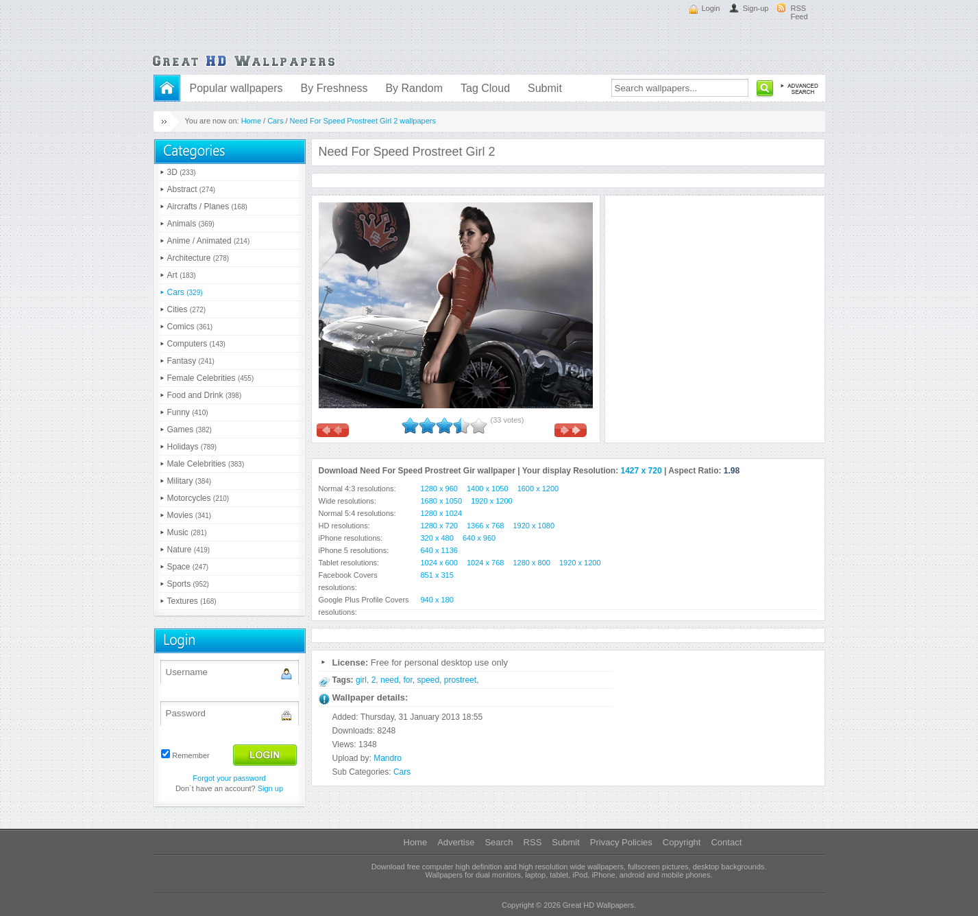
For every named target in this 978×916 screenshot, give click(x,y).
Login (711, 8)
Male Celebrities (206, 464)
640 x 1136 (439, 550)
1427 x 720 (641, 470)
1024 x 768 (485, 563)
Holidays (192, 446)
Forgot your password (229, 778)
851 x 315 (437, 575)
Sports (188, 584)
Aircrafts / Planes (207, 206)
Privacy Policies (621, 842)
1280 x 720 (439, 525)
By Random (414, 88)
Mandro (388, 758)
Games (189, 429)
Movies (189, 515)
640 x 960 (479, 538)
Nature (188, 549)
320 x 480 (437, 538)
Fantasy (191, 361)
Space (188, 567)
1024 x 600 (439, 563)
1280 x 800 (531, 563)
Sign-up (756, 8)
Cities (186, 309)
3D (181, 172)
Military (189, 481)
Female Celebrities (210, 378)
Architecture (198, 258)
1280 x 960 (439, 488)
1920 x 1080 (534, 525)
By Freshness (334, 88)
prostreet (460, 680)
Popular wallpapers (236, 88)
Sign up (270, 788)
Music (187, 532)
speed (428, 680)
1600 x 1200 (538, 488)
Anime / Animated (208, 241)
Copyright (682, 842)
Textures (192, 601)
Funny (187, 412)
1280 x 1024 (442, 513)
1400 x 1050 (488, 488)
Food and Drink (204, 395)
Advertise (455, 842)
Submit (545, 88)
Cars (275, 121)
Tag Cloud (485, 88)
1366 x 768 (485, 525)
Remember (190, 755)
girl (361, 680)
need (389, 680)
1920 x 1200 (492, 501)
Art (181, 275)
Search (499, 842)
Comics (190, 326)
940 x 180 (437, 600)
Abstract (191, 189)
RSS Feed (799, 12)
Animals (191, 223)
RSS (533, 842)
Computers (196, 344)
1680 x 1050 (442, 501)
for (407, 680)
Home (251, 121)
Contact (726, 842)
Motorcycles (198, 498)
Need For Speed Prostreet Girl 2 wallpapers (363, 121)
